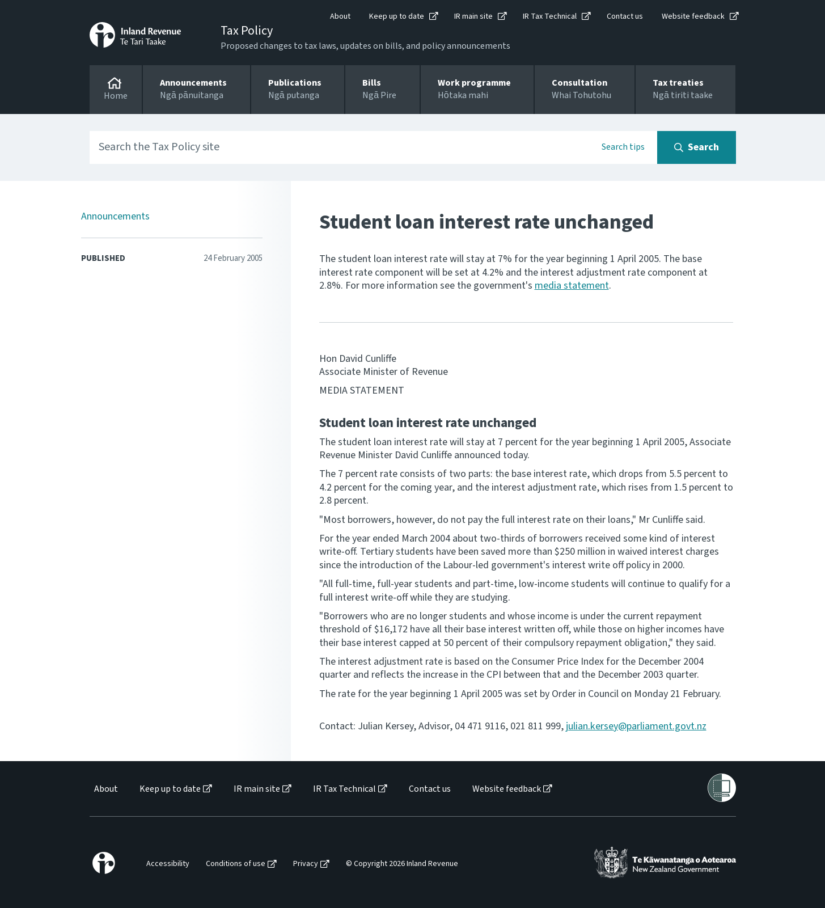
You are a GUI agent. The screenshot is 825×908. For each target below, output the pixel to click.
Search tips (623, 147)
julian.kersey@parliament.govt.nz (636, 726)
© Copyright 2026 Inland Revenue (402, 864)
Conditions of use (235, 864)
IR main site (473, 16)
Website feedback (693, 16)
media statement (572, 285)
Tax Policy (247, 31)
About (340, 16)
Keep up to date (396, 16)
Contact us (625, 16)
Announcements (115, 216)
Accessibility (167, 864)
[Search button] (696, 147)
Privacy (305, 864)
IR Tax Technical (550, 16)
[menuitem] (105, 789)
